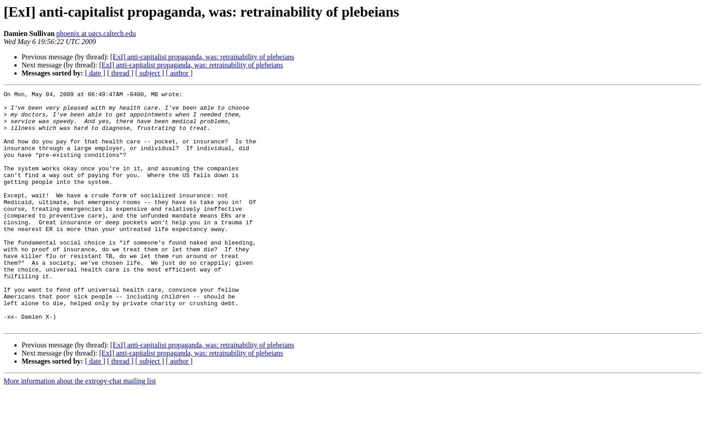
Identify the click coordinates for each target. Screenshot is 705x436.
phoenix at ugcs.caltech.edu (96, 33)
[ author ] (179, 73)
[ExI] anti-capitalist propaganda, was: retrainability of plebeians (202, 57)
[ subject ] (149, 73)
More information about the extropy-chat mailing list (80, 428)
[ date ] (95, 73)
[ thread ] (120, 73)
